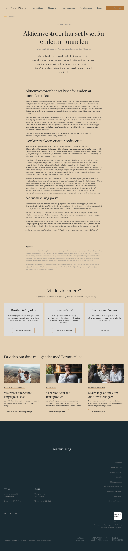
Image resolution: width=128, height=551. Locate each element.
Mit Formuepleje (117, 522)
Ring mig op (104, 330)
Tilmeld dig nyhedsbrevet (64, 330)
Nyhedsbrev (118, 462)
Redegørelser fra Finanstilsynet (113, 486)
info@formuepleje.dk (47, 269)
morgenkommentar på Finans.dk (86, 230)
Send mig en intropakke (23, 330)
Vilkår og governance (116, 482)
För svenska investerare (115, 501)
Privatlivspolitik (31, 540)
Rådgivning (52, 8)
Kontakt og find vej (116, 467)
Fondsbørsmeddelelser (115, 472)
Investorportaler (117, 496)
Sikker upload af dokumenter (113, 491)
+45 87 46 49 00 (15, 501)
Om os (99, 8)
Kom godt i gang (37, 8)
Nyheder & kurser (86, 8)
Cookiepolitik (40, 540)
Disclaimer (48, 540)
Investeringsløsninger (68, 8)
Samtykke (119, 477)
